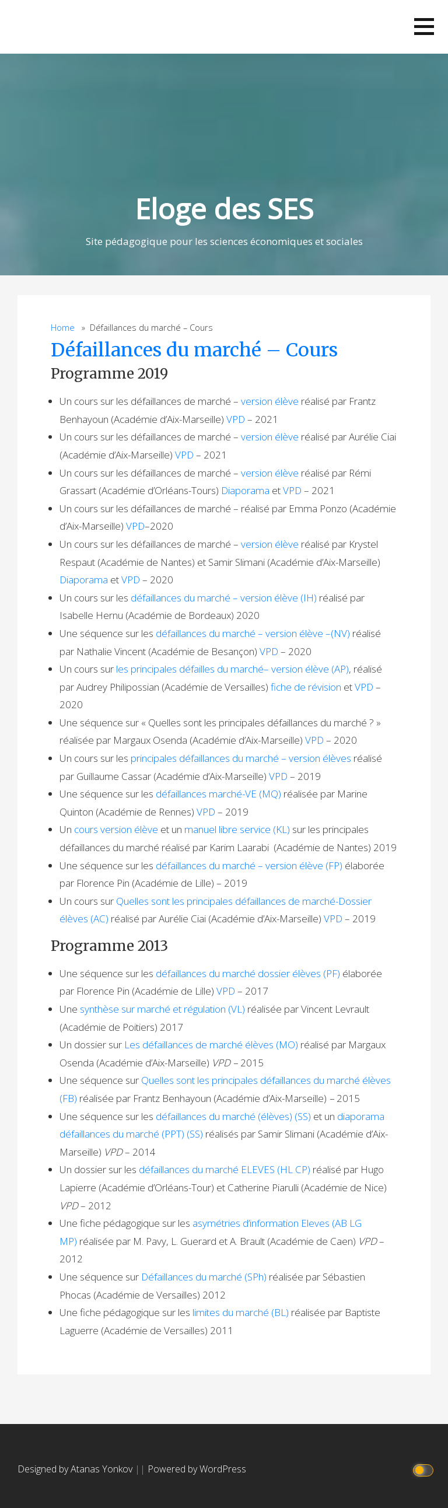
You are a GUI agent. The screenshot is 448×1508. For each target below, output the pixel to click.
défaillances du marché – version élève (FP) (249, 865)
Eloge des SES (224, 209)
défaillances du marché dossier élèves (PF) (248, 973)
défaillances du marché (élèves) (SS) (233, 1116)
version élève (270, 401)
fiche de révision (306, 687)
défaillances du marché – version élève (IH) (224, 597)
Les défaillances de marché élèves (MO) (211, 1044)
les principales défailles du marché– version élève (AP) (232, 669)
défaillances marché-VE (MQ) (218, 793)
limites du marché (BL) (240, 1312)
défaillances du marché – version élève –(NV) (253, 633)
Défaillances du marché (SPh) (204, 1276)
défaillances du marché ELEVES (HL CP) (224, 1169)
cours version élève (116, 829)
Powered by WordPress (197, 1468)
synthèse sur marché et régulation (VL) (162, 1009)
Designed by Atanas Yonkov (76, 1468)
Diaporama (245, 490)
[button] (424, 26)
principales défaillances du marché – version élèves (241, 758)
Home (63, 327)
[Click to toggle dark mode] (425, 1469)
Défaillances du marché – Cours (194, 350)
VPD (235, 419)
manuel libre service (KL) (237, 829)
